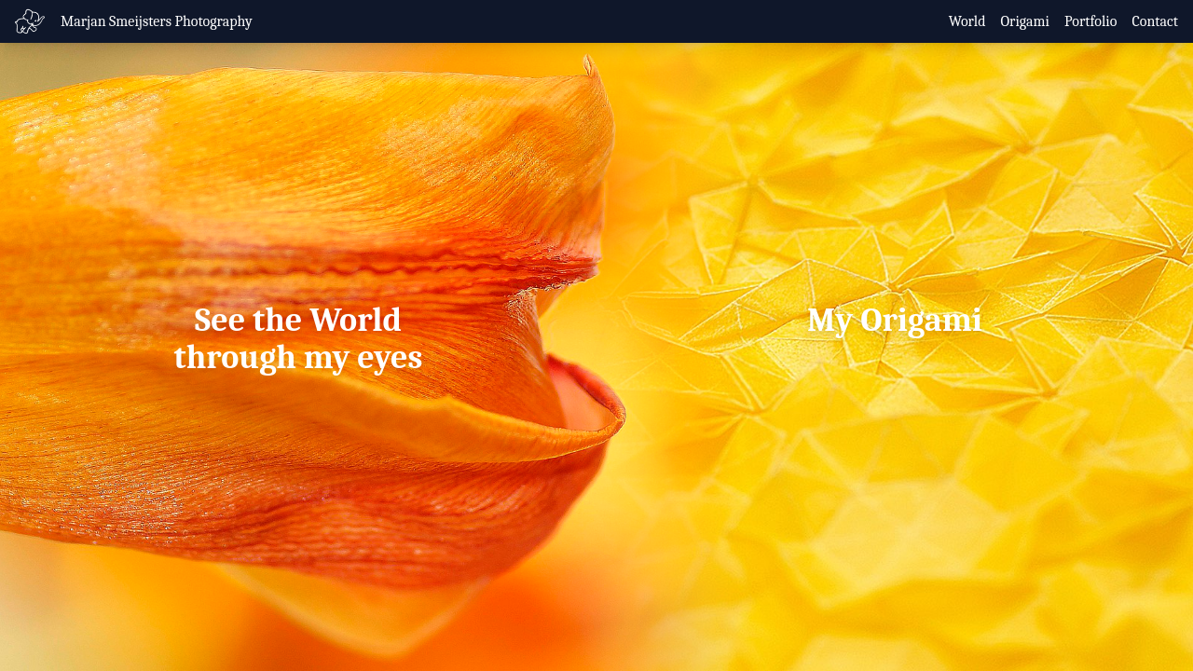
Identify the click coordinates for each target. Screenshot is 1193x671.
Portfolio (1090, 21)
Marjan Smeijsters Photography (157, 21)
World (967, 21)
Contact (1154, 21)
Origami (1025, 21)
